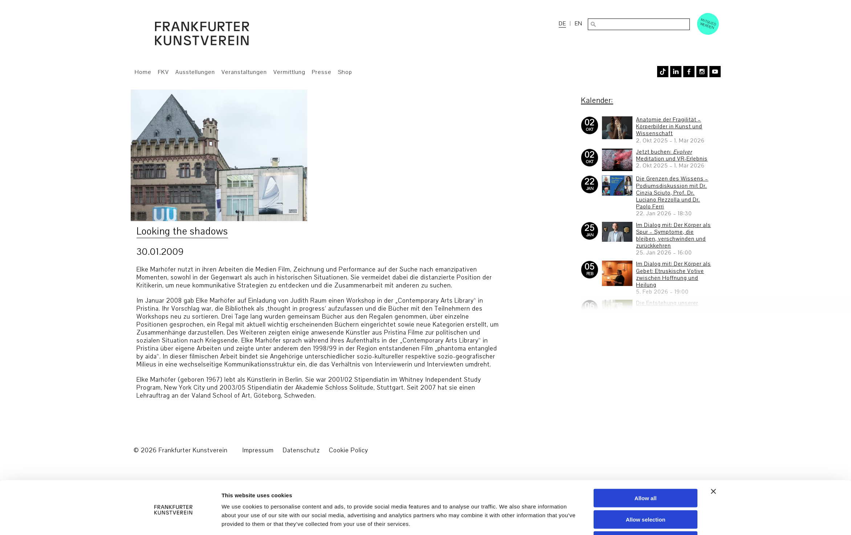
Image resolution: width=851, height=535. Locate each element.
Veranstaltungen (244, 72)
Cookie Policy (348, 450)
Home (143, 72)
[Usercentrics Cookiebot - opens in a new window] (173, 520)
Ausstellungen (195, 72)
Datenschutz (301, 450)
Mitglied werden (708, 23)
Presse (321, 72)
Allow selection (645, 493)
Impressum (258, 450)
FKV (163, 72)
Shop (345, 72)
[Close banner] (713, 464)
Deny (645, 514)
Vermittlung (289, 72)
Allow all (646, 471)
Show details (507, 521)
